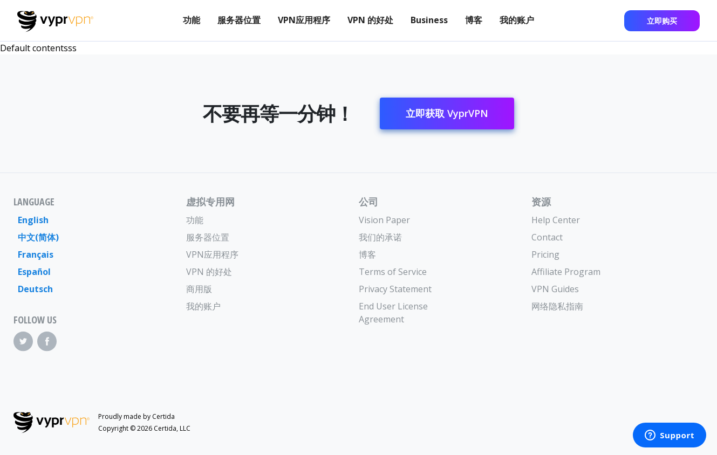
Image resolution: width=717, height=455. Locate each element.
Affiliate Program (565, 272)
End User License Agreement (393, 312)
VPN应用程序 (304, 20)
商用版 (199, 289)
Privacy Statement (395, 289)
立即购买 (662, 21)
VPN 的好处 (370, 20)
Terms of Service (393, 272)
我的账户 (517, 20)
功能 (191, 20)
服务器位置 (239, 20)
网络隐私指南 (557, 306)
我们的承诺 (380, 237)
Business (429, 20)
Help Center (555, 220)
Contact (547, 237)
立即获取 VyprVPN (447, 113)
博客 (473, 20)
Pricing (545, 254)
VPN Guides (555, 289)
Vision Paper (384, 220)
